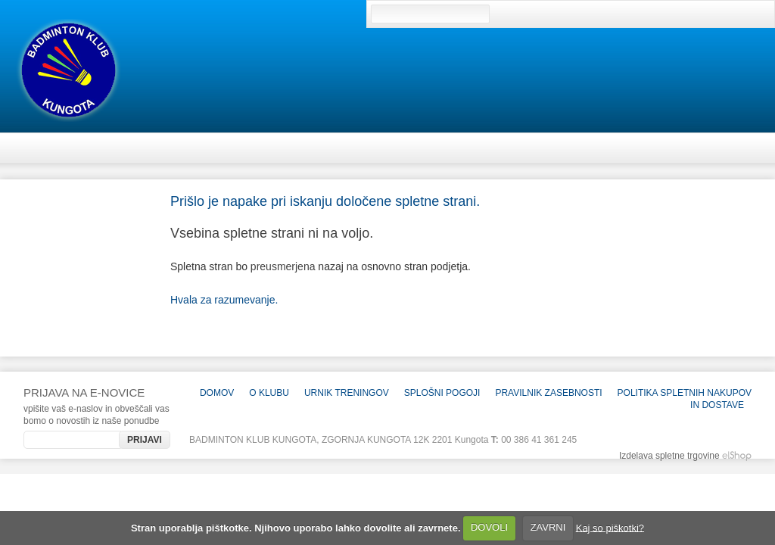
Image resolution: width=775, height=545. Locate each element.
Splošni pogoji (442, 393)
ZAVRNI (548, 527)
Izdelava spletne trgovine (669, 455)
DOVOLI (489, 527)
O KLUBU (269, 393)
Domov (217, 393)
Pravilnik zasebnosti (548, 393)
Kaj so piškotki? (610, 527)
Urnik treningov (346, 393)
